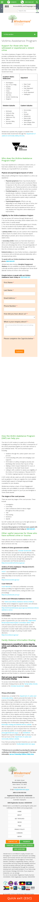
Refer (19, 836)
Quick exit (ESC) (19, 898)
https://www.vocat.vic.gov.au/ (10, 580)
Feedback (26, 841)
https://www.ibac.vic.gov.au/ (10, 635)
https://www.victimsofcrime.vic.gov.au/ (13, 563)
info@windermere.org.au (21, 789)
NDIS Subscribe (19, 849)
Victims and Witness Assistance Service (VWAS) (18, 601)
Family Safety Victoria (30, 684)
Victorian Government (24, 550)
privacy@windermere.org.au (10, 733)
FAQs (19, 826)
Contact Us (12, 841)
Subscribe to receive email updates (20, 845)
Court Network (6, 586)
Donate (11, 2)
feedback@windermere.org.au (26, 744)
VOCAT (4, 571)
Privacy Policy (20, 829)
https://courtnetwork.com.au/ (10, 595)
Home (19, 811)
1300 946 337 (27, 2)
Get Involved (19, 818)
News (20, 822)
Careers (19, 833)
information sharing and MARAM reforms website (16, 724)
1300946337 (26, 733)
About (19, 815)
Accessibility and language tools (25, 6)
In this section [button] (19, 34)
